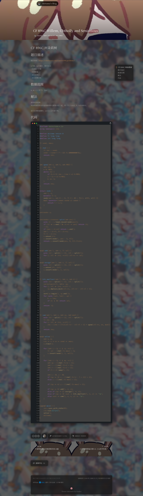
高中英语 (81, 2)
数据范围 (121, 73)
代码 (119, 78)
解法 (119, 75)
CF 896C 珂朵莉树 (125, 67)
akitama (39, 36)
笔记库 (73, 2)
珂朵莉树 (83, 436)
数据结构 (77, 436)
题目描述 (121, 70)
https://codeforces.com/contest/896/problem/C (57, 60)
